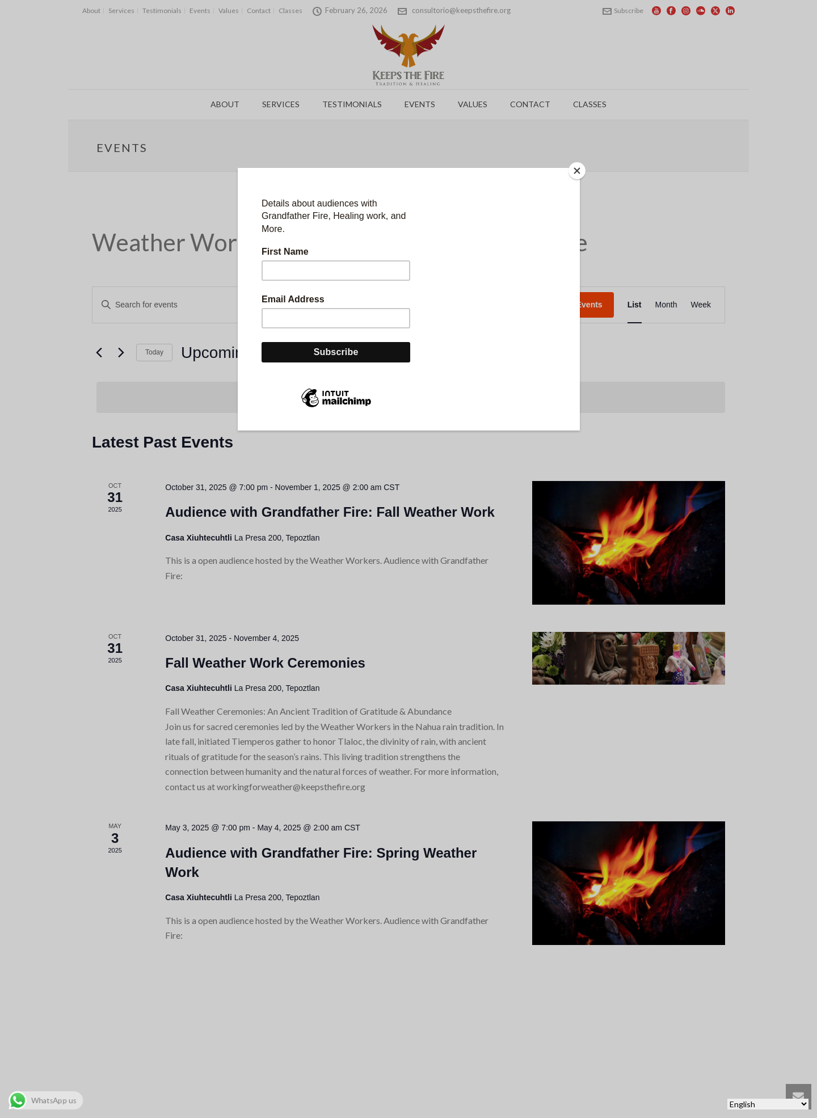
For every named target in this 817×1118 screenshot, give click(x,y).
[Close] (577, 170)
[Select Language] (767, 1104)
